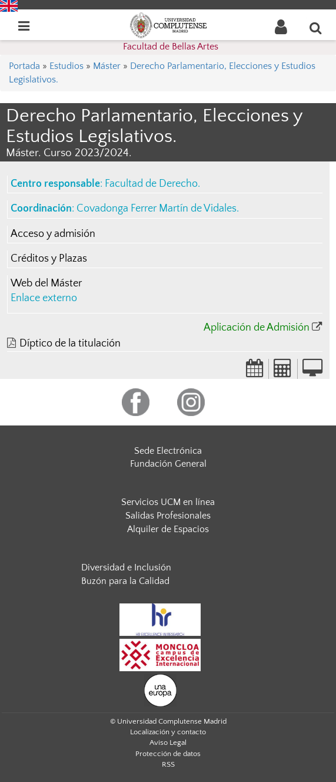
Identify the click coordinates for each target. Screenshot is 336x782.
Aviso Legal (168, 742)
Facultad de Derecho (151, 184)
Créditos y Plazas (49, 259)
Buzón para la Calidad (125, 581)
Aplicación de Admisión (257, 328)
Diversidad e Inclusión (126, 567)
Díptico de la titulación (70, 343)
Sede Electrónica (168, 451)
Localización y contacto (168, 732)
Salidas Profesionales (168, 515)
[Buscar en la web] (316, 27)
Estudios (66, 66)
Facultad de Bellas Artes (170, 46)
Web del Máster (46, 283)
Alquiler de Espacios (168, 529)
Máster (107, 66)
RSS (168, 764)
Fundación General (168, 463)
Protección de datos (168, 754)
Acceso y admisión (53, 234)
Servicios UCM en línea (168, 502)
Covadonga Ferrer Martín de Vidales (156, 209)
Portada (24, 66)
